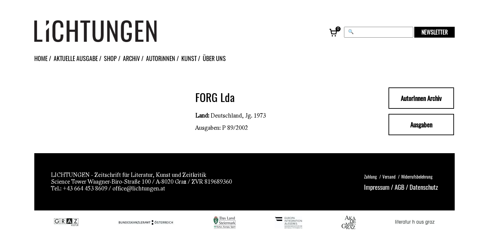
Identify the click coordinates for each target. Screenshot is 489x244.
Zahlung (370, 176)
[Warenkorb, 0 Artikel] (334, 32)
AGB (399, 186)
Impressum (377, 186)
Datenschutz (424, 186)
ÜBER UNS (214, 58)
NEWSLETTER (434, 32)
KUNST (189, 58)
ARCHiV (131, 58)
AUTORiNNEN (160, 58)
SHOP (110, 58)
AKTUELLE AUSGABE (76, 58)
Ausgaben (421, 124)
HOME (41, 58)
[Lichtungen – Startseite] (110, 32)
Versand (389, 176)
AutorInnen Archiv (421, 98)
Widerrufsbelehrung (417, 176)
